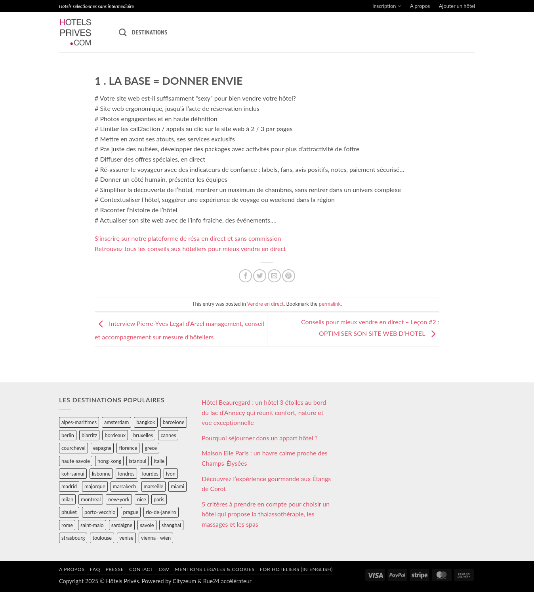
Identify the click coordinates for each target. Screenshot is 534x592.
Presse (114, 569)
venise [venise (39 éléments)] (126, 538)
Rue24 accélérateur (227, 581)
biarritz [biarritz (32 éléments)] (89, 435)
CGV (164, 569)
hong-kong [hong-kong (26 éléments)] (109, 461)
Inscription (386, 6)
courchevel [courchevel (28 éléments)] (73, 448)
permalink (330, 304)
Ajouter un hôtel (457, 6)
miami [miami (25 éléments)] (177, 486)
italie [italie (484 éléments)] (159, 461)
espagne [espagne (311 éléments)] (102, 448)
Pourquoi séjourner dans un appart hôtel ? (260, 438)
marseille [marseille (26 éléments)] (154, 486)
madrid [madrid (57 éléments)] (69, 486)
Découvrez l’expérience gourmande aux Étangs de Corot (266, 484)
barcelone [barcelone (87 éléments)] (174, 422)
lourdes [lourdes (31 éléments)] (150, 473)
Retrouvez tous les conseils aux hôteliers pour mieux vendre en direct (190, 248)
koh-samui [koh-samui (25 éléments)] (72, 473)
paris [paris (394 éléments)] (159, 499)
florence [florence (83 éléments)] (128, 448)
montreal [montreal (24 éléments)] (91, 499)
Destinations (149, 32)
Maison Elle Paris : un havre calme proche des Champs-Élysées (265, 458)
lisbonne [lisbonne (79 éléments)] (101, 473)
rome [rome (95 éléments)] (67, 525)
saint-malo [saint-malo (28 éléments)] (92, 525)
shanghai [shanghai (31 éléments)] (171, 525)
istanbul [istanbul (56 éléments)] (137, 461)
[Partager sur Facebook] (245, 275)
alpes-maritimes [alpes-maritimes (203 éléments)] (79, 422)
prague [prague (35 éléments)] (131, 512)
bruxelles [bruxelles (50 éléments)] (143, 435)
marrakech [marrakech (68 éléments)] (124, 486)
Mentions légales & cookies (214, 569)
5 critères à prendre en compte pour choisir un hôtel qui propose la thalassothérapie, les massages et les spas (266, 514)
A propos (420, 6)
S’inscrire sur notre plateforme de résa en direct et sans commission (188, 238)
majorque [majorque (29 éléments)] (94, 486)
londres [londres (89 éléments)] (126, 473)
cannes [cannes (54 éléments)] (168, 435)
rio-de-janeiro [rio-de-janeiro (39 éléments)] (161, 512)
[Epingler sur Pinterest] (288, 275)
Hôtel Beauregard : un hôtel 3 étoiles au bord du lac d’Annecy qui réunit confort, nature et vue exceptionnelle (264, 412)
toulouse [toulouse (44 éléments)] (102, 538)
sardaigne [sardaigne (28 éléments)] (121, 525)
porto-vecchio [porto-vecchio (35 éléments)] (99, 512)
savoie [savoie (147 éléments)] (147, 525)
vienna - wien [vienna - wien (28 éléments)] (156, 538)
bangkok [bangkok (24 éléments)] (145, 422)
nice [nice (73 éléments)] (141, 499)
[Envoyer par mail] (274, 275)
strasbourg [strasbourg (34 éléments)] (73, 538)
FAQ (95, 569)
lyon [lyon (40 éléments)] (170, 473)
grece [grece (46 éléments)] (151, 448)
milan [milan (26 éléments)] (67, 499)
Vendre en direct (265, 304)
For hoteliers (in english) (296, 569)
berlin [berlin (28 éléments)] (67, 435)
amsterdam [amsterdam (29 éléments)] (116, 422)
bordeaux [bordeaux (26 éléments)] (115, 435)
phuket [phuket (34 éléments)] (69, 512)
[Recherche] (122, 32)
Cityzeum (184, 581)
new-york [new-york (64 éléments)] (118, 499)
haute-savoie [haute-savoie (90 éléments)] (75, 461)
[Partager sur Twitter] (259, 275)
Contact (141, 569)
